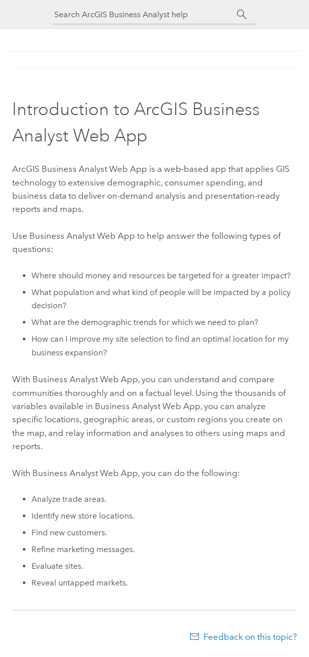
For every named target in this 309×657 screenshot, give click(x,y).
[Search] (242, 15)
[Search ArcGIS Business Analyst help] (145, 14)
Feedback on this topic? (250, 637)
